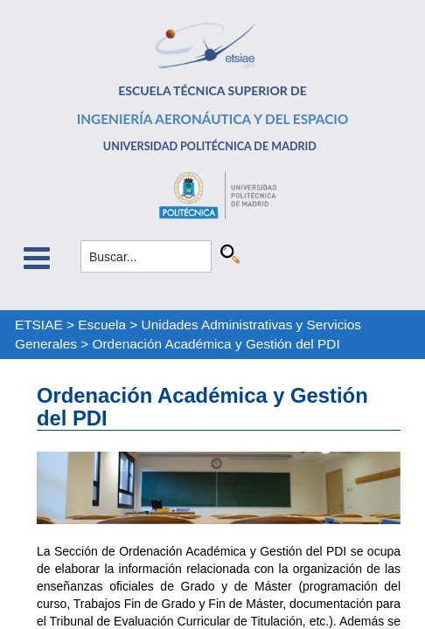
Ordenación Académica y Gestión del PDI (216, 343)
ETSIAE (39, 324)
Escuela (102, 324)
